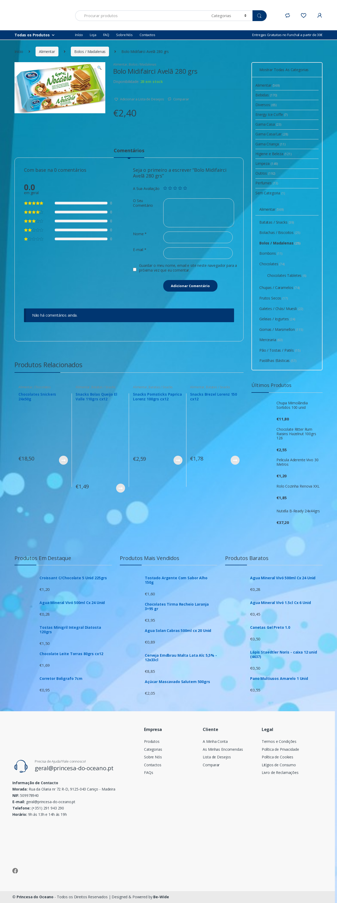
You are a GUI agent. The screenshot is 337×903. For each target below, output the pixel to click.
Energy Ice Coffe (271, 114)
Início (79, 34)
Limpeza (266, 163)
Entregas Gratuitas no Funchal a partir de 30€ (287, 34)
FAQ (106, 34)
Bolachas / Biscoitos (279, 232)
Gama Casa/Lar (271, 133)
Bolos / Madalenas (90, 51)
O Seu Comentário (143, 203)
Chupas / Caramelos (279, 287)
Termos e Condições (279, 741)
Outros (265, 173)
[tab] (129, 153)
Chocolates (42, 387)
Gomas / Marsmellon (281, 329)
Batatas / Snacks (103, 387)
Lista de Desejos (217, 756)
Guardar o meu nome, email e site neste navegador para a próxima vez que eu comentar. (188, 268)
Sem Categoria (270, 192)
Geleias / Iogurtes (277, 318)
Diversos (266, 104)
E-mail (139, 249)
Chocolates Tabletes (286, 275)
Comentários (129, 151)
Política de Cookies (277, 756)
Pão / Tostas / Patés (280, 350)
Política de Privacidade (280, 749)
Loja (93, 34)
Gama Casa (268, 124)
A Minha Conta (215, 741)
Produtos (152, 741)
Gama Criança (270, 143)
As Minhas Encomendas (223, 749)
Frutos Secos (273, 298)
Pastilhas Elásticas (277, 360)
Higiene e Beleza (273, 153)
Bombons (271, 253)
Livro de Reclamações (280, 772)
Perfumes (266, 182)
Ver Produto (63, 460)
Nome (140, 234)
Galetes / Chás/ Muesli (281, 308)
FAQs (148, 772)
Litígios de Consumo (279, 764)
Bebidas (266, 94)
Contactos (147, 34)
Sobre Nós (124, 34)
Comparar (181, 99)
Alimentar (47, 51)
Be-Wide (161, 896)
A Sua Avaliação (146, 188)
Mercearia (271, 339)
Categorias (153, 749)
